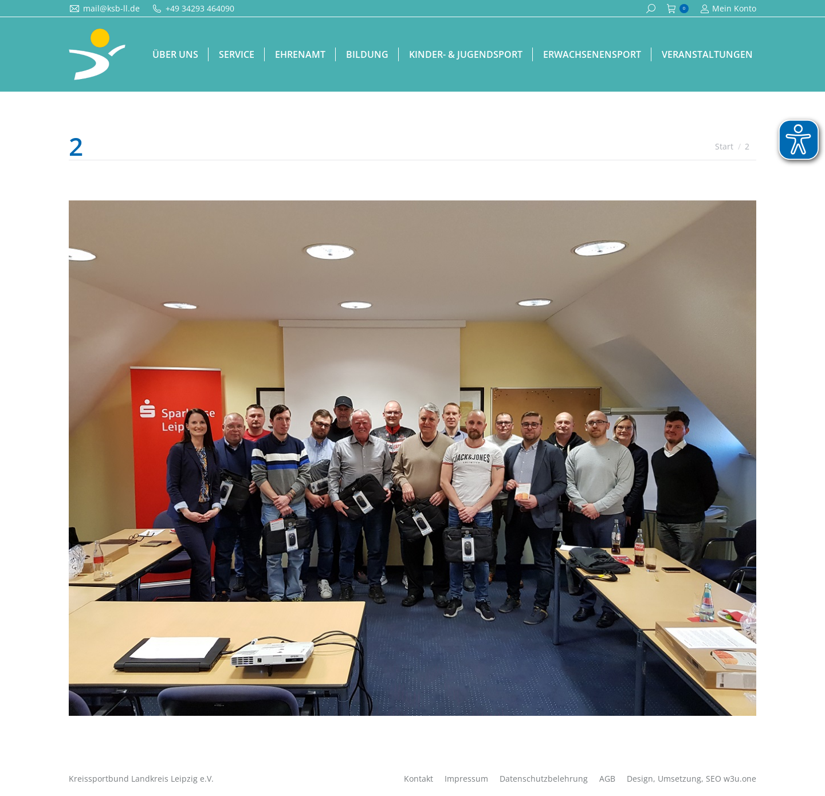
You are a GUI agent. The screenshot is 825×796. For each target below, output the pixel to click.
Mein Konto (728, 8)
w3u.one (740, 778)
